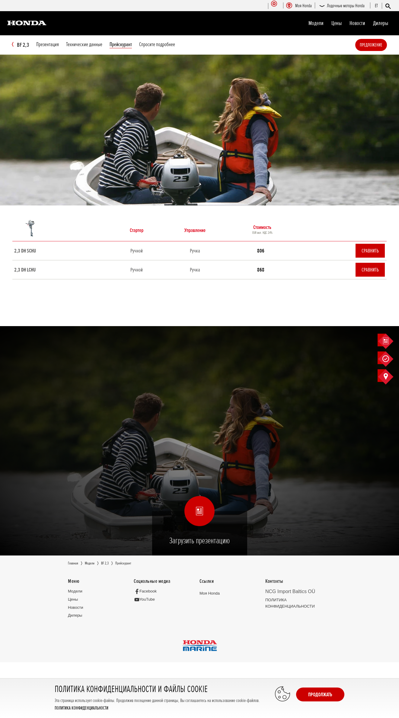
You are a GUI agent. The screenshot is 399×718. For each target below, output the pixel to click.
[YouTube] (146, 600)
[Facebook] (146, 591)
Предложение (380, 45)
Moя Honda (210, 593)
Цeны (336, 23)
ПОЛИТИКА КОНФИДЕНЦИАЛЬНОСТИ (81, 708)
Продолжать (320, 694)
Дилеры (380, 23)
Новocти (357, 23)
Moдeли (316, 23)
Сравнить (370, 251)
